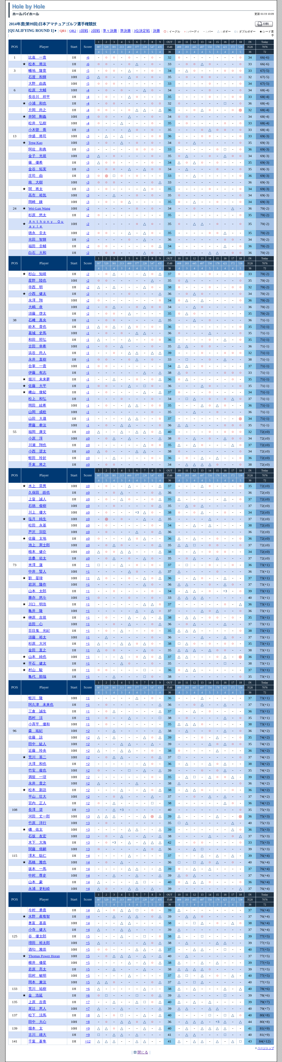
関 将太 (35, 189)
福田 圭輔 (37, 246)
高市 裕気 (37, 195)
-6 (87, 57)
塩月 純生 (37, 519)
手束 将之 (37, 464)
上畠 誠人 (37, 499)
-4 (87, 90)
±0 (88, 432)
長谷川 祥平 (39, 97)
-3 (87, 136)
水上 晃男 (37, 486)
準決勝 (125, 31)
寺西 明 (35, 287)
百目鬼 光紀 (39, 631)
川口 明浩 (37, 604)
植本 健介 (37, 552)
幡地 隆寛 (37, 70)
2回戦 (95, 31)
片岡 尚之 (37, 110)
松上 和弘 (37, 399)
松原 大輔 (37, 90)
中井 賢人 (37, 571)
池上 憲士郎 (39, 545)
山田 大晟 (37, 418)
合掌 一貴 (37, 366)
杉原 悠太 (37, 215)
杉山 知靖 (37, 274)
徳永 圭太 (37, 233)
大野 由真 (37, 83)
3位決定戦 (142, 31)
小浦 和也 (37, 103)
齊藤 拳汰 (37, 425)
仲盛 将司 (37, 136)
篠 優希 (35, 162)
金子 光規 (37, 156)
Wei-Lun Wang (39, 208)
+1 (88, 565)
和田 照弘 (37, 339)
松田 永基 (37, 525)
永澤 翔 (35, 300)
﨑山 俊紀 (37, 392)
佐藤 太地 (37, 538)
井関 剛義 (37, 116)
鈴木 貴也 (37, 327)
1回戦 (83, 31)
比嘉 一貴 (37, 57)
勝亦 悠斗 (37, 598)
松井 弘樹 (37, 123)
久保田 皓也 (39, 492)
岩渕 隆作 (37, 584)
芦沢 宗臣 (37, 532)
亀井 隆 (35, 611)
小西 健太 (37, 294)
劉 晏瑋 (35, 578)
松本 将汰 (37, 64)
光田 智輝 (37, 239)
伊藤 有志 (37, 373)
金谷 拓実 (37, 169)
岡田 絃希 (37, 405)
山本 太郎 (37, 591)
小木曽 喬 (37, 130)
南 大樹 (35, 182)
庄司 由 (35, 176)
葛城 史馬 (37, 333)
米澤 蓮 (35, 565)
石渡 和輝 (37, 77)
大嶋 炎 (35, 307)
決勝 (156, 31)
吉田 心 (35, 624)
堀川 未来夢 (39, 379)
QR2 (72, 31)
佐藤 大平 (37, 386)
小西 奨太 (37, 451)
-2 (87, 208)
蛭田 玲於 (37, 458)
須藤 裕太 (37, 637)
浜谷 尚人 (37, 353)
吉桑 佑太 (37, 558)
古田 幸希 (37, 346)
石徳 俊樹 (37, 506)
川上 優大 (37, 512)
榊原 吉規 (37, 617)
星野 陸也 (37, 280)
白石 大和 (37, 253)
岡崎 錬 (35, 202)
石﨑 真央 (37, 320)
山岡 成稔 (37, 412)
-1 (87, 320)
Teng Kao (35, 143)
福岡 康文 (37, 432)
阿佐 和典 (37, 149)
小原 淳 (35, 438)
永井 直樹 (37, 359)
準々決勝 (110, 31)
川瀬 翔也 (37, 445)
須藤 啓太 (37, 313)
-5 (87, 70)
